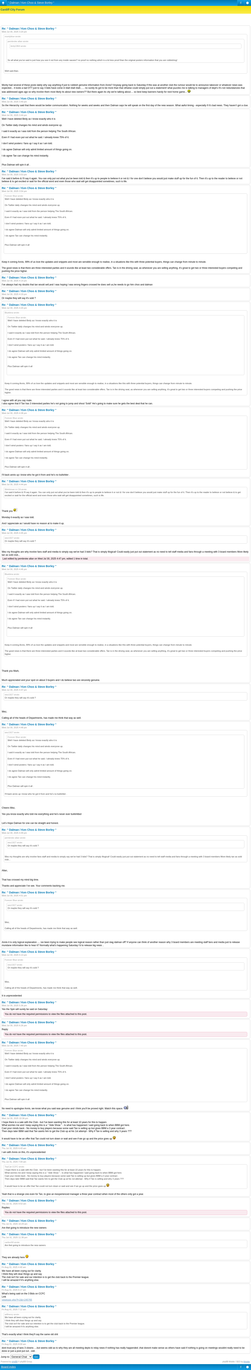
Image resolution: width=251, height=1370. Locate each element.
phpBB (15, 1362)
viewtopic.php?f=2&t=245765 (17, 1300)
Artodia (247, 1362)
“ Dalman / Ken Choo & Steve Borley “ (31, 2)
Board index (8, 1366)
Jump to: (5, 1357)
